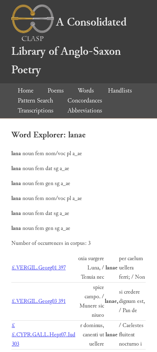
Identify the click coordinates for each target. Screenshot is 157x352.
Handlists (120, 90)
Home (25, 90)
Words (86, 90)
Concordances (84, 100)
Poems (56, 90)
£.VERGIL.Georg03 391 (39, 301)
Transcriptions (35, 110)
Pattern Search (35, 100)
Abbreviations (84, 110)
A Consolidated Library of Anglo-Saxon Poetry (68, 46)
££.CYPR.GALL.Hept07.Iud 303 (43, 334)
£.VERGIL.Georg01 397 (39, 268)
